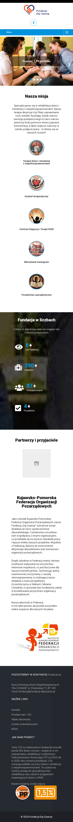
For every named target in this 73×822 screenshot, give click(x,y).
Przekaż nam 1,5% (21, 714)
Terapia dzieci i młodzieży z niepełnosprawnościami (36, 162)
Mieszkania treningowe (36, 262)
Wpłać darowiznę (20, 719)
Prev (4, 64)
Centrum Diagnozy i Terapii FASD (36, 229)
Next (69, 64)
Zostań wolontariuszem (24, 724)
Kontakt (15, 709)
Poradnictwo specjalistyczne (36, 295)
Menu (9, 32)
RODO (14, 728)
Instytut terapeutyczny (36, 196)
